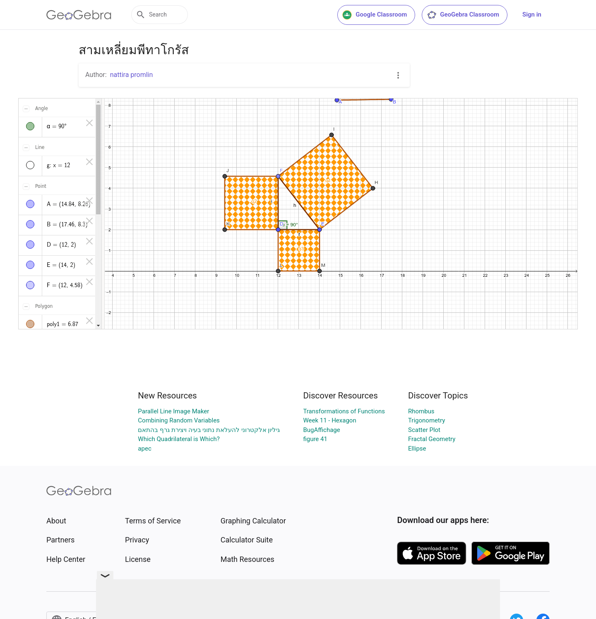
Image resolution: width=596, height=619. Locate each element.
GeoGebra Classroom (463, 15)
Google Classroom (374, 15)
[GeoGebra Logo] (78, 15)
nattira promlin (131, 75)
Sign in (531, 14)
